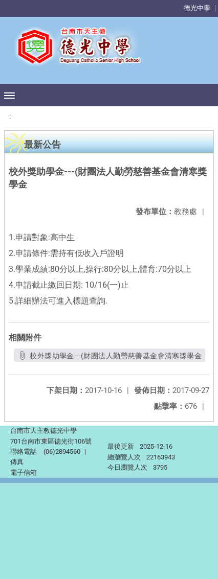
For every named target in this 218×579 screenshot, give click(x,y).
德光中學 (197, 8)
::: (10, 116)
